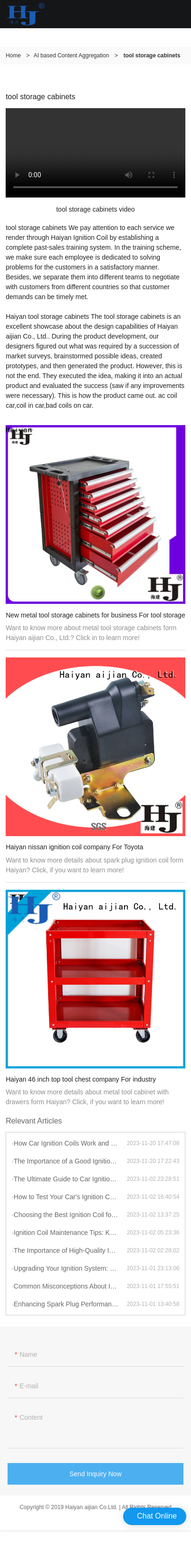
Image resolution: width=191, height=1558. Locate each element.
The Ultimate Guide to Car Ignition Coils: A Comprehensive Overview (70, 1179)
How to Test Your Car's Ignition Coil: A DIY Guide (70, 1197)
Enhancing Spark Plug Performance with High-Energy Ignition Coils (70, 1304)
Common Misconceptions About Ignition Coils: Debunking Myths (70, 1286)
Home (13, 55)
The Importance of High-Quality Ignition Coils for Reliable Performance (70, 1250)
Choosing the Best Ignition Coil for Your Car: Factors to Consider (70, 1214)
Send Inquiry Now (95, 1477)
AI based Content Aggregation (71, 55)
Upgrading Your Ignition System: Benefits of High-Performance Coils (70, 1268)
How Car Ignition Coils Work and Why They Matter (70, 1143)
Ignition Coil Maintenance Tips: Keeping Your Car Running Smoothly (70, 1232)
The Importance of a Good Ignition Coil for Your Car (70, 1161)
